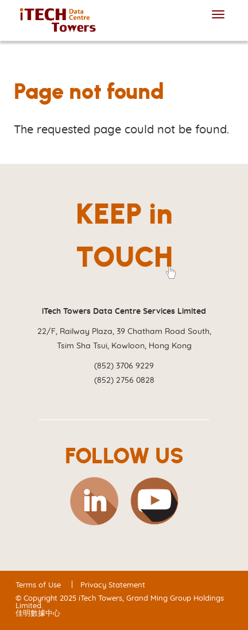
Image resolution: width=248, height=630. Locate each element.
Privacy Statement (112, 585)
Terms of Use (38, 585)
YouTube (154, 501)
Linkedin (93, 501)
